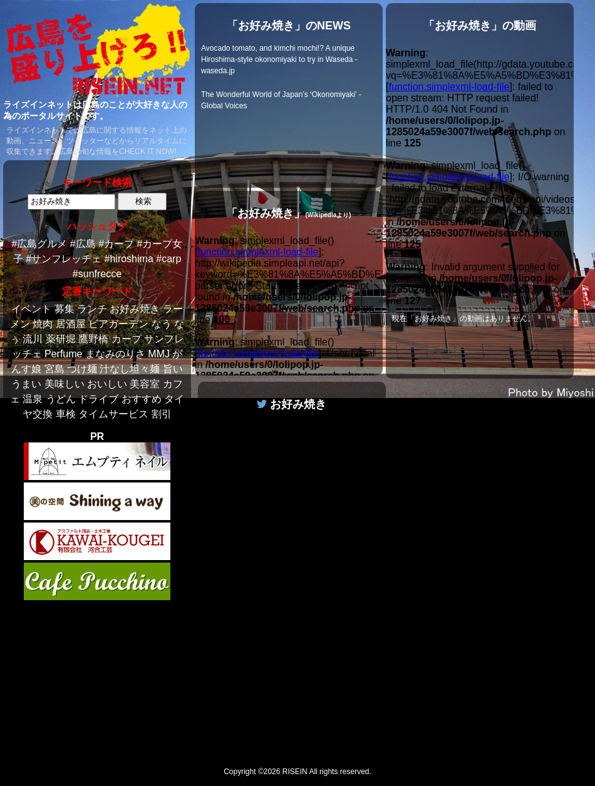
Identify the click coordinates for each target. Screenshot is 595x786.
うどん (61, 399)
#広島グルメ (40, 243)
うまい (26, 384)
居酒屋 (71, 324)
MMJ (159, 354)
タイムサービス (113, 414)
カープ (126, 339)
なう (162, 324)
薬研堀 (61, 339)
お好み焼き (135, 309)
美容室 (145, 384)
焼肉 (43, 324)
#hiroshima (129, 258)
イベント (31, 309)
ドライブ (98, 399)
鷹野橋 (93, 339)
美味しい (64, 384)
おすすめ (142, 399)
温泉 (33, 399)
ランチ (92, 309)
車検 (66, 414)
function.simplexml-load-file (257, 252)
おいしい (107, 384)
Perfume (63, 354)
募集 (64, 309)
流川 (33, 339)
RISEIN (295, 771)
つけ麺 (82, 369)
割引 (162, 414)
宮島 (54, 369)
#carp (168, 258)
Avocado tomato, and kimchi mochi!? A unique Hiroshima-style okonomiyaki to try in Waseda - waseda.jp (279, 59)
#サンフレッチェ (63, 258)
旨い (173, 369)
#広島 (83, 243)
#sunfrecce (97, 273)
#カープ (116, 243)
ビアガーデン (118, 324)
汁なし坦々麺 (130, 369)
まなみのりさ (115, 354)
